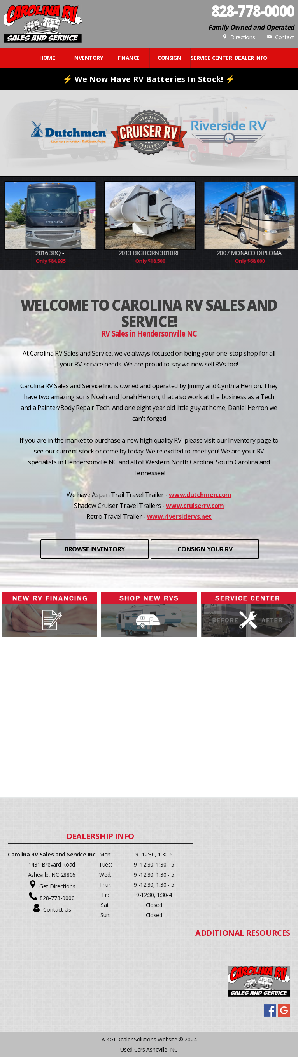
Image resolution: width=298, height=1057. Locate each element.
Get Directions (57, 886)
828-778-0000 (57, 898)
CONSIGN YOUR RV (205, 549)
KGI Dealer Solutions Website (141, 1039)
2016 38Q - (134, 252)
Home (47, 57)
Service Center (210, 57)
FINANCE (129, 57)
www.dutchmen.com (200, 494)
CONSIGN (169, 57)
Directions (238, 37)
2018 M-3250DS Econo (34, 252)
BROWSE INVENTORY (94, 549)
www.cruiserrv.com (195, 505)
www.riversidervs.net (179, 516)
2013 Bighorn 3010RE (233, 252)
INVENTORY (88, 57)
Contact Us (57, 909)
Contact (280, 37)
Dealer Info (251, 57)
